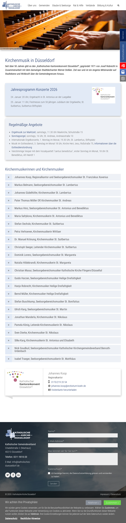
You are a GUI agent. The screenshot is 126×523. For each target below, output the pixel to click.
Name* (51, 431)
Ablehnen (93, 502)
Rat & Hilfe (78, 5)
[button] (7, 475)
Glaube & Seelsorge (61, 5)
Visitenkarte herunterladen (64, 389)
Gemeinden (44, 5)
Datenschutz (116, 494)
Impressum (104, 494)
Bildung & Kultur (105, 5)
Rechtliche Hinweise (30, 518)
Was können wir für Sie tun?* (62, 450)
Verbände (90, 5)
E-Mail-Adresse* (56, 441)
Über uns (32, 5)
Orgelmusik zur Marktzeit (24, 132)
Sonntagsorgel (18, 136)
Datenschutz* (55, 468)
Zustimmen (111, 502)
